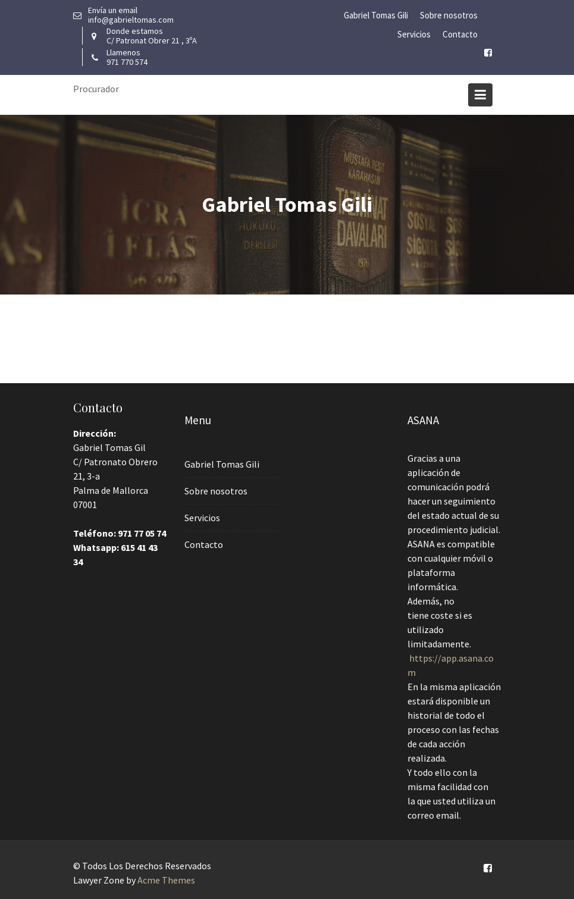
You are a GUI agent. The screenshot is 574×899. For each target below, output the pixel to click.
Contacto (460, 34)
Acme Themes (166, 880)
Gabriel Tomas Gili (376, 15)
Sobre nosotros (449, 15)
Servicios (414, 34)
